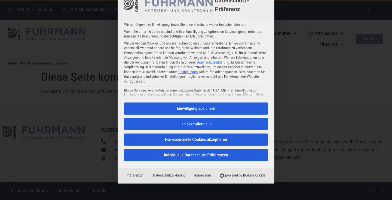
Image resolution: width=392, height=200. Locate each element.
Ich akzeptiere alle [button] (196, 56)
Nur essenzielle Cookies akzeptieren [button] (196, 72)
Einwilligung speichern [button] (196, 41)
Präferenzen (135, 108)
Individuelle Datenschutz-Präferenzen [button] (196, 87)
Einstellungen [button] (188, 4)
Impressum (202, 108)
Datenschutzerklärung (169, 108)
